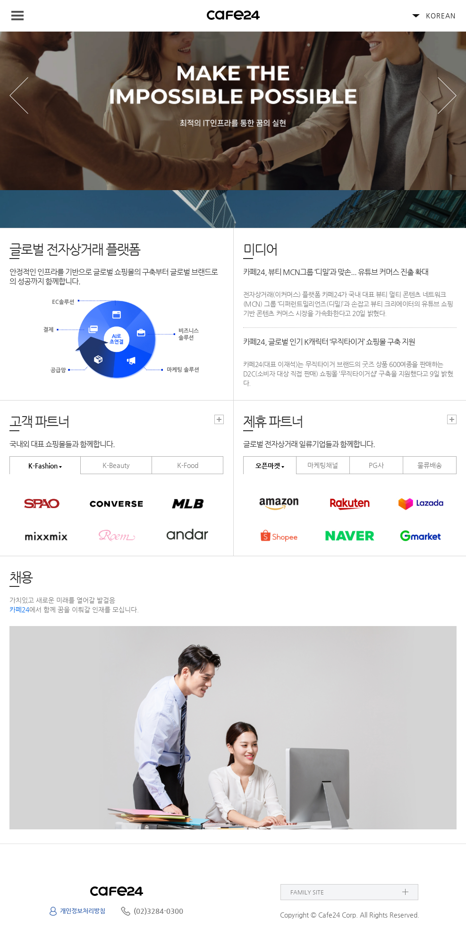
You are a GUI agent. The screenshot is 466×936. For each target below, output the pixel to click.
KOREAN (441, 15)
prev (18, 95)
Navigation (21, 15)
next (447, 95)
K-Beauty (116, 465)
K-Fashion (43, 465)
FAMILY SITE (307, 892)
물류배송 (429, 465)
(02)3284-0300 (158, 911)
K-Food (187, 465)
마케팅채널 (322, 465)
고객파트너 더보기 (219, 419)
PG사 (376, 465)
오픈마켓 (267, 465)
